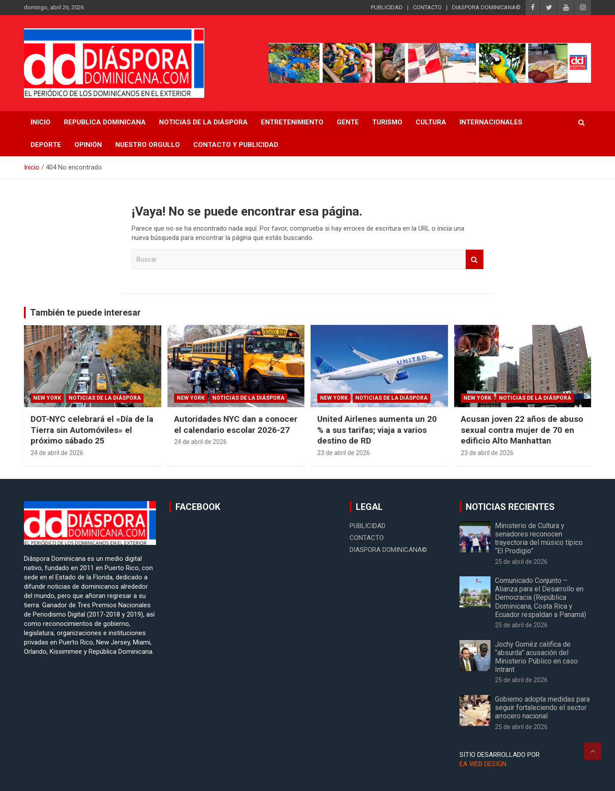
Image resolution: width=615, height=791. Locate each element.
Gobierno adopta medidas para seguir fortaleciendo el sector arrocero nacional (542, 707)
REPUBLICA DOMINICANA (105, 122)
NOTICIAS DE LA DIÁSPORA (203, 122)
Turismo (387, 122)
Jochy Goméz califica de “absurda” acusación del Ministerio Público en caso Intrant (536, 657)
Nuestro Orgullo (147, 145)
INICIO (41, 122)
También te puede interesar (85, 312)
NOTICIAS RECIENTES (510, 507)
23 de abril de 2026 (343, 452)
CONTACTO (427, 7)
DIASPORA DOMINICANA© (486, 7)
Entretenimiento (292, 122)
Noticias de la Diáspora (105, 398)
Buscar (474, 260)
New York (47, 398)
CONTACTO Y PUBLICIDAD (235, 145)
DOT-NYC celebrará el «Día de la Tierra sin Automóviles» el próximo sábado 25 (92, 430)
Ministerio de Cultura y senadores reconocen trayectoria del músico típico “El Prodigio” (539, 538)
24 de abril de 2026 (57, 452)
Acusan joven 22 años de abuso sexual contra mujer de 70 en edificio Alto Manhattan (522, 430)
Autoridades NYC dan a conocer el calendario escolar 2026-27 (235, 424)
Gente (348, 122)
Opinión (88, 145)
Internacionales (490, 122)
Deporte (46, 145)
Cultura (431, 122)
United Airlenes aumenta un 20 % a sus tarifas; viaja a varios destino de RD (377, 430)
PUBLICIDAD (387, 7)
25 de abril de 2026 (521, 561)
